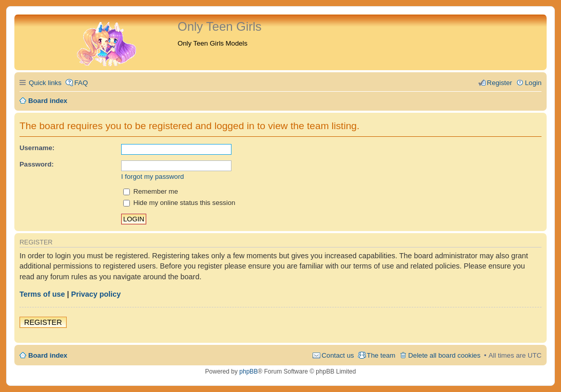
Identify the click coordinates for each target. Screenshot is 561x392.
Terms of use (42, 294)
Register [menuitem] (499, 83)
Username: (37, 148)
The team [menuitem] (381, 355)
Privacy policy (96, 294)
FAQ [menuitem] (81, 83)
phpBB (248, 371)
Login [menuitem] (533, 83)
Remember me (150, 191)
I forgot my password (152, 176)
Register (43, 322)
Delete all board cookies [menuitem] (444, 355)
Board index (47, 355)
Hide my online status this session (179, 203)
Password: (37, 164)
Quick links (45, 83)
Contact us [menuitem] (338, 355)
